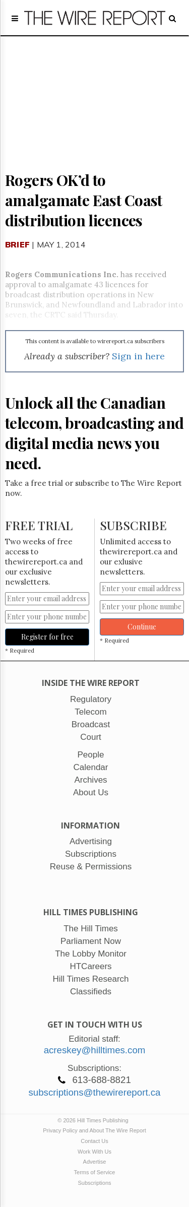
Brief (17, 244)
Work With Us (94, 1152)
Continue (142, 626)
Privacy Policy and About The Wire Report (94, 1130)
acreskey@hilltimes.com (95, 1050)
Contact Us (94, 1141)
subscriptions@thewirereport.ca (94, 1092)
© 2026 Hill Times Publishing (94, 1120)
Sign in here (138, 356)
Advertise (94, 1162)
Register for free (47, 637)
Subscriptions (94, 1183)
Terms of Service (94, 1172)
